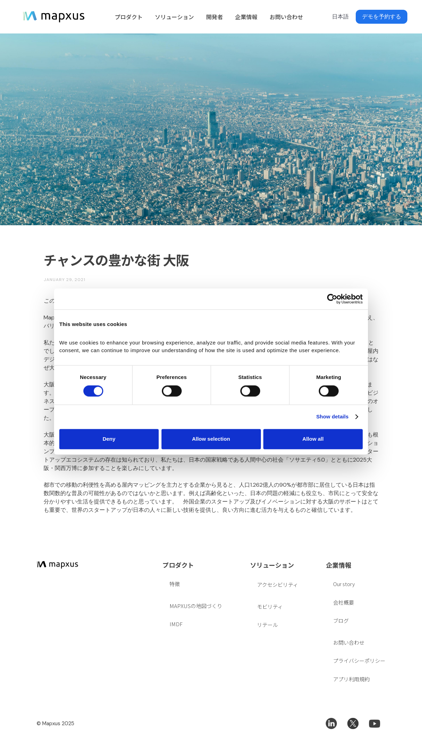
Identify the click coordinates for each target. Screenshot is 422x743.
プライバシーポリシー (359, 660)
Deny (109, 439)
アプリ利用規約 (351, 679)
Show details (332, 417)
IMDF (175, 624)
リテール (267, 624)
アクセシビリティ (277, 584)
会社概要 (343, 602)
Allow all (313, 439)
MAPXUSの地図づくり (195, 605)
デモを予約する (381, 16)
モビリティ (270, 606)
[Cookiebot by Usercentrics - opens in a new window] (332, 299)
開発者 (214, 17)
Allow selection (211, 439)
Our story (344, 583)
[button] (128, 17)
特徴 (174, 583)
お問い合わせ (286, 17)
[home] (54, 16)
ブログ (341, 620)
